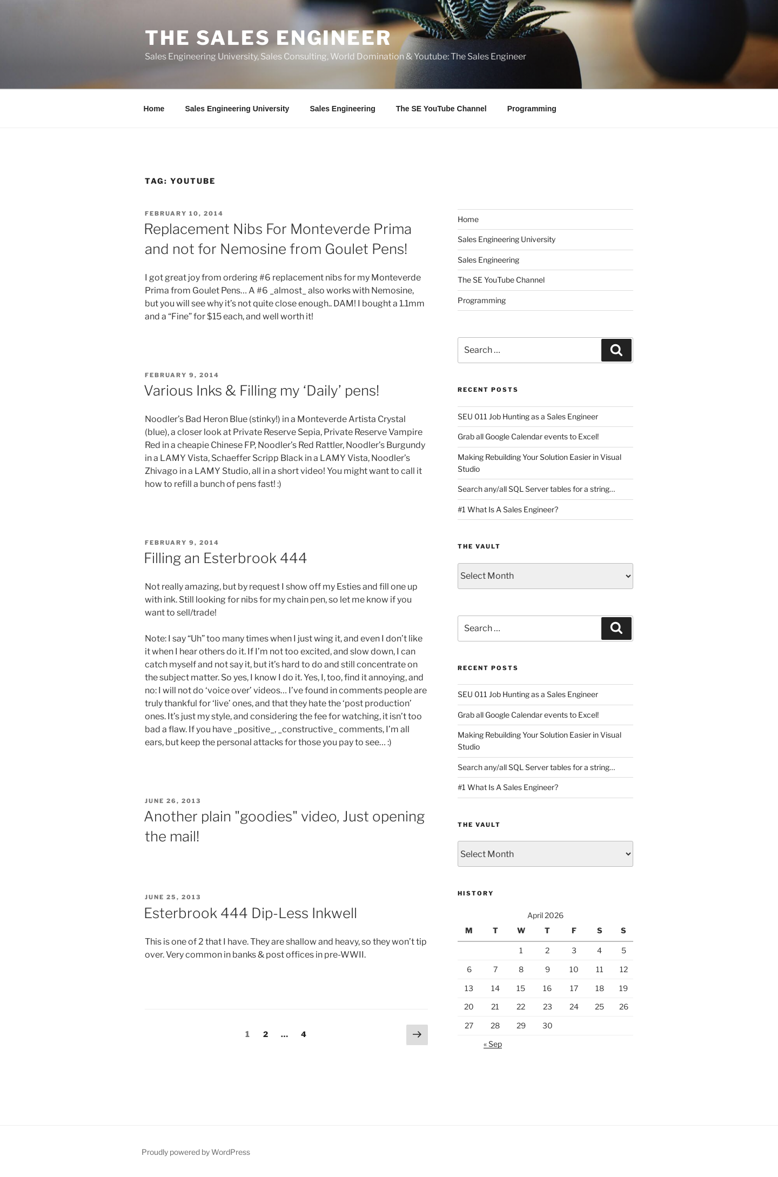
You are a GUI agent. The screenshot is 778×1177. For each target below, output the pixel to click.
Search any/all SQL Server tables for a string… (536, 488)
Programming (531, 108)
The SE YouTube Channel (441, 108)
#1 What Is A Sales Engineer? (508, 509)
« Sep (493, 1043)
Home (154, 108)
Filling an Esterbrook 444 (225, 558)
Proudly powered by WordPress (196, 1151)
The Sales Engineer (268, 38)
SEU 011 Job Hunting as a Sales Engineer (528, 416)
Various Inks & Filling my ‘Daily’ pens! (261, 390)
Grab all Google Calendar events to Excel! (528, 436)
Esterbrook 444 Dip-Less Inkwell (250, 913)
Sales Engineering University (237, 108)
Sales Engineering (342, 108)
